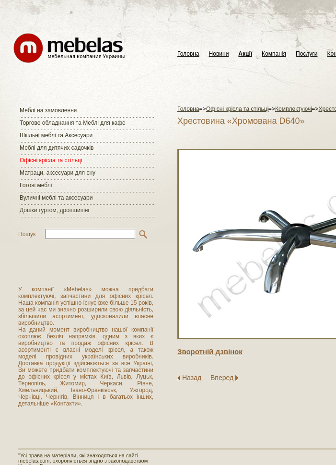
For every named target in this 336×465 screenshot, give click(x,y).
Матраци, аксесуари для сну (57, 172)
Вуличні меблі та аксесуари (56, 197)
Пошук (26, 234)
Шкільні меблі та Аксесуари (56, 135)
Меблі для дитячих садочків (56, 147)
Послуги (306, 54)
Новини (219, 54)
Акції (245, 54)
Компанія (274, 54)
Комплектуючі (293, 109)
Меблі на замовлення (48, 110)
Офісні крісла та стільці (51, 160)
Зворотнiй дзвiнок (210, 351)
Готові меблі (36, 185)
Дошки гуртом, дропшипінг (55, 210)
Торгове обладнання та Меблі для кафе (73, 122)
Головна (188, 54)
